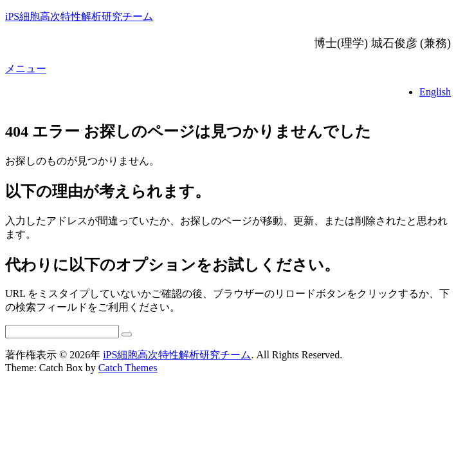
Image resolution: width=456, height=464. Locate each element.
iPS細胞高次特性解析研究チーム (79, 16)
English (435, 91)
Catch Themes (128, 367)
